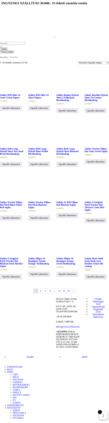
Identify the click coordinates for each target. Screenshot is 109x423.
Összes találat (7, 52)
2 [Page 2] (40, 291)
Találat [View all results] (4, 49)
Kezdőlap (4, 57)
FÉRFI (10, 372)
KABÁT (17, 402)
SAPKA (16, 390)
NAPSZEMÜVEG (15, 405)
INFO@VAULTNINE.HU (68, 327)
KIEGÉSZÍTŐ (13, 408)
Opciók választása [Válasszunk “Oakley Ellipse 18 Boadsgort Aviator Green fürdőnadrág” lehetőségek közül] (67, 274)
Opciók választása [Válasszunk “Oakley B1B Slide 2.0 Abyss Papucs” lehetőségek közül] (39, 108)
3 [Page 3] (45, 291)
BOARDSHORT (20, 387)
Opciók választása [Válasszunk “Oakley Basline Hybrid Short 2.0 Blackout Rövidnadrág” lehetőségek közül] (67, 110)
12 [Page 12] (59, 291)
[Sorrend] (93, 62)
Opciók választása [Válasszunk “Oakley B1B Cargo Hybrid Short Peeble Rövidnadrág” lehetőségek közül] (39, 164)
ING (15, 397)
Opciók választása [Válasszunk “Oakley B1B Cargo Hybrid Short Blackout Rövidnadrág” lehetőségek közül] (67, 164)
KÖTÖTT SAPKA (21, 395)
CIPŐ (15, 374)
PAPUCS (17, 392)
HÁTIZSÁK (18, 415)
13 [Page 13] (64, 291)
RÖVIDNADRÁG (21, 385)
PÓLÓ (16, 377)
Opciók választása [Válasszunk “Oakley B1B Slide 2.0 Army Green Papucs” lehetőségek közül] (11, 108)
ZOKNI (16, 410)
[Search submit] (1, 46)
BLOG (10, 369)
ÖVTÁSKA (18, 418)
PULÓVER (18, 379)
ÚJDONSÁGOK (14, 367)
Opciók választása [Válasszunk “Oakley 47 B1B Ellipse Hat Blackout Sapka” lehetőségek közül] (67, 215)
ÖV (14, 400)
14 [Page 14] (68, 291)
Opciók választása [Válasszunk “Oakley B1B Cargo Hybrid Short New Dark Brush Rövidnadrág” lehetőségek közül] (11, 164)
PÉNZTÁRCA (19, 413)
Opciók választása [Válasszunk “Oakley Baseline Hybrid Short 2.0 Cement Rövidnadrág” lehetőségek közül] (95, 110)
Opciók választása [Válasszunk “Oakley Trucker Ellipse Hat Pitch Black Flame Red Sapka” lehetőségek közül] (11, 218)
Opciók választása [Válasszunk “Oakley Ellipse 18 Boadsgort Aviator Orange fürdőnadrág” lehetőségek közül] (39, 274)
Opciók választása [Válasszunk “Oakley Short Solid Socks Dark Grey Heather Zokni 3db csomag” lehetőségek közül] (95, 276)
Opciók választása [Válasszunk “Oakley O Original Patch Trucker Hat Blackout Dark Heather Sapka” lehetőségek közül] (11, 276)
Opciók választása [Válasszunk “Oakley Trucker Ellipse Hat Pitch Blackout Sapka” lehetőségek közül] (39, 218)
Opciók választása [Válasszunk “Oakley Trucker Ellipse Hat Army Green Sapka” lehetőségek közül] (95, 161)
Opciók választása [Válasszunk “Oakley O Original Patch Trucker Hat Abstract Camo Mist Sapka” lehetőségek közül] (95, 220)
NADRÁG (17, 382)
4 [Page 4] (49, 291)
